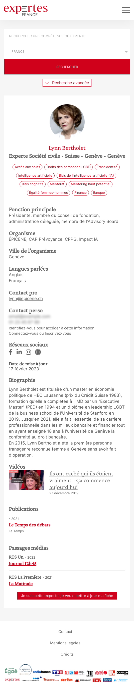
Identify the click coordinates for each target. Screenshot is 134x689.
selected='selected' (67, 51)
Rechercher (67, 67)
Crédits (67, 654)
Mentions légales (65, 643)
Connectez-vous (23, 333)
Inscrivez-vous (58, 333)
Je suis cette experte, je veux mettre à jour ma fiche (67, 595)
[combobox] (67, 36)
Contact (65, 631)
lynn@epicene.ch (26, 298)
